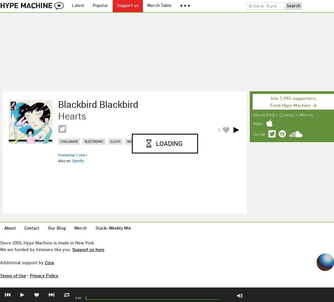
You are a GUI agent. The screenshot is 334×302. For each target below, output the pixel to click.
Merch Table (159, 6)
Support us (128, 6)
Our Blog (57, 228)
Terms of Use (13, 275)
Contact (287, 115)
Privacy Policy (44, 275)
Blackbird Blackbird (98, 104)
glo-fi (115, 141)
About (10, 228)
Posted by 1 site (71, 155)
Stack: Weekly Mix (113, 228)
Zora (49, 262)
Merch (306, 115)
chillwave (69, 141)
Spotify (78, 160)
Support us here (88, 249)
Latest (78, 6)
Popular (100, 6)
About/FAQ (264, 115)
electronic (94, 141)
